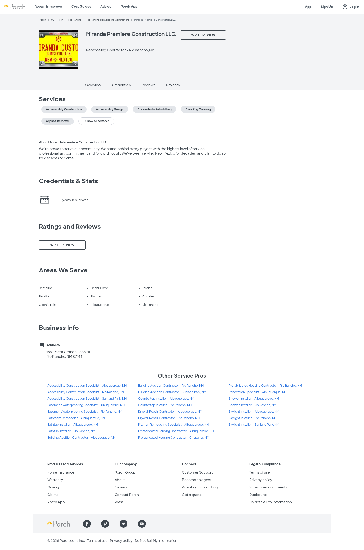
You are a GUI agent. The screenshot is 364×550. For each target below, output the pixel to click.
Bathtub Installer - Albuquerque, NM (72, 424)
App (308, 7)
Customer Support (197, 472)
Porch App (129, 6)
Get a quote (192, 495)
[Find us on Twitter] (123, 524)
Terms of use (259, 472)
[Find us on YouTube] (142, 524)
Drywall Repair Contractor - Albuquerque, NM (170, 411)
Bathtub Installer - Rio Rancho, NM (71, 431)
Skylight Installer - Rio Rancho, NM (252, 418)
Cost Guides (81, 6)
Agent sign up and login (201, 487)
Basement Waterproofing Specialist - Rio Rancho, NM (84, 411)
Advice (105, 6)
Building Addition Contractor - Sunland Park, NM (172, 392)
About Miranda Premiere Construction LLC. (73, 142)
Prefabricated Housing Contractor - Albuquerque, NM (176, 431)
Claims (52, 495)
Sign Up (327, 7)
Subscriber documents (268, 487)
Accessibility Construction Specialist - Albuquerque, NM (87, 385)
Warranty (55, 480)
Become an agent (196, 480)
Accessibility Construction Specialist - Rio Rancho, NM (85, 392)
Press (119, 502)
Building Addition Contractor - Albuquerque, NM (81, 437)
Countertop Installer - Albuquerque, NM (166, 398)
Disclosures (258, 495)
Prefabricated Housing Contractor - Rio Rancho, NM (265, 385)
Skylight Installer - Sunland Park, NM (254, 424)
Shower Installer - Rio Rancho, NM (252, 405)
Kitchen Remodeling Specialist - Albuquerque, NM (173, 424)
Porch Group (125, 472)
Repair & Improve (48, 6)
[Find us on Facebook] (87, 524)
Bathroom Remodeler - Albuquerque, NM (76, 418)
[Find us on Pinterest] (105, 524)
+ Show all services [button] (96, 121)
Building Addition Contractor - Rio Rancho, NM (171, 385)
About (120, 480)
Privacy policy (260, 480)
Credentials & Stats (68, 181)
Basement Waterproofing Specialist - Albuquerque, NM (86, 405)
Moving (53, 487)
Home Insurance (60, 472)
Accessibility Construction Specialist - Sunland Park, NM (87, 398)
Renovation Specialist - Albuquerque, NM (257, 392)
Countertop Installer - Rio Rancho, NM (165, 405)
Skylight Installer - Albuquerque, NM (254, 411)
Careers (121, 487)
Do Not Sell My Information (270, 502)
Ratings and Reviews (70, 227)
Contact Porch (127, 495)
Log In (350, 7)
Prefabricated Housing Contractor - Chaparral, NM (173, 437)
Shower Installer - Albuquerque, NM (254, 398)
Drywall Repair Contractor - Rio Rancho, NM (169, 418)
